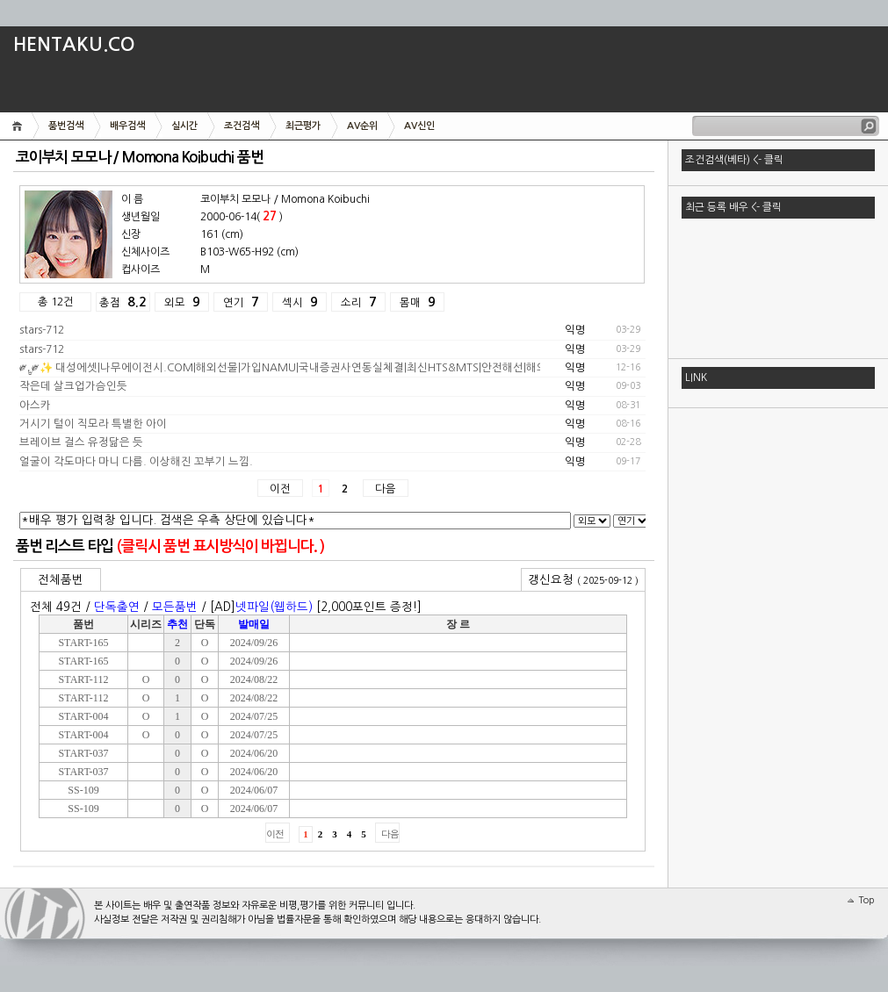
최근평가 (303, 126)
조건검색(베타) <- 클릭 (734, 160)
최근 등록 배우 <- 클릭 (733, 207)
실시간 (184, 126)
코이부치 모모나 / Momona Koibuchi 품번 (140, 157)
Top (866, 900)
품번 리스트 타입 (64, 546)
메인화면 (20, 126)
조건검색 (241, 126)
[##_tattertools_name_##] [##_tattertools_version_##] (44, 913)
